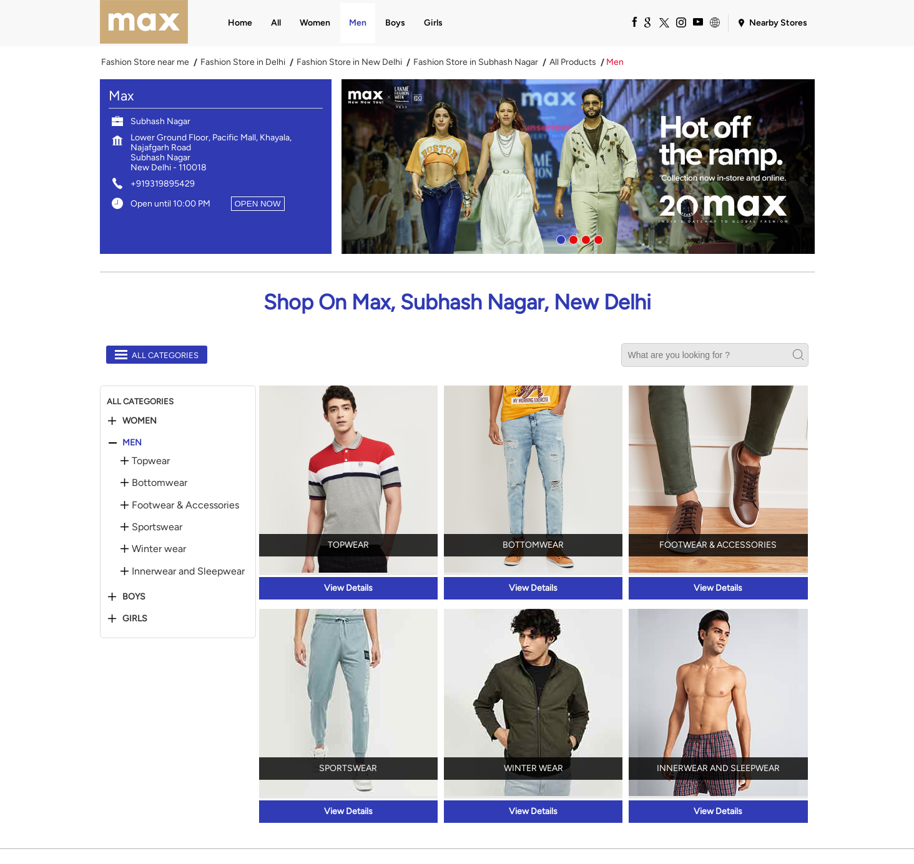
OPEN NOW (258, 203)
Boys (133, 597)
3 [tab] (584, 238)
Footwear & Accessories (185, 505)
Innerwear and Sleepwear (188, 571)
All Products (572, 62)
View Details (348, 588)
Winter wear (159, 549)
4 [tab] (597, 238)
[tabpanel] (578, 166)
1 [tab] (559, 238)
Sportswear (157, 527)
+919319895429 (162, 183)
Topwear (151, 461)
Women (139, 421)
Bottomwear (159, 482)
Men (132, 443)
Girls (134, 619)
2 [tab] (572, 238)
